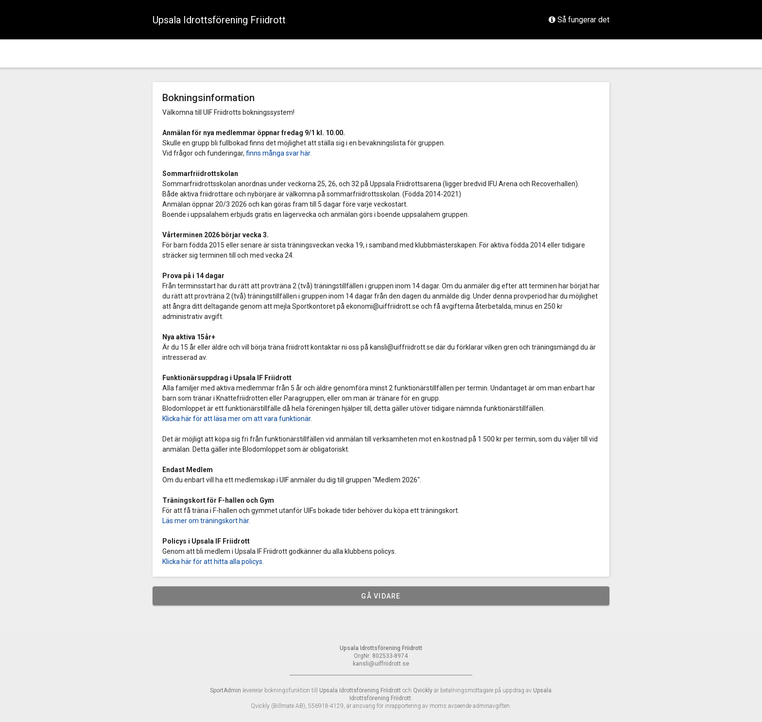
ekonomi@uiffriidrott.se (382, 306)
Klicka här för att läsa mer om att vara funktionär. (237, 419)
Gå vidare (380, 596)
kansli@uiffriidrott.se (402, 347)
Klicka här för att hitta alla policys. (213, 561)
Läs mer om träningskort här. (206, 521)
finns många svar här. (279, 153)
